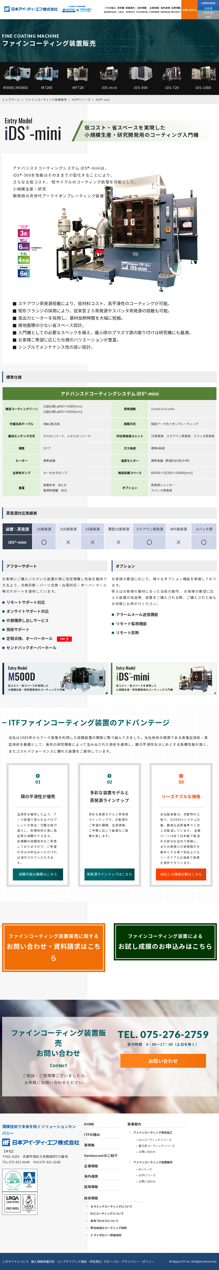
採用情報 (176, 10)
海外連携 (165, 10)
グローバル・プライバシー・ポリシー (129, 1261)
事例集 (120, 10)
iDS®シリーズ (147, 1175)
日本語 (208, 8)
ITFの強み (110, 10)
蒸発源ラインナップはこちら (109, 874)
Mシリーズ (145, 1169)
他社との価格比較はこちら (181, 874)
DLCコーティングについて (107, 1213)
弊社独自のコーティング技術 (108, 1228)
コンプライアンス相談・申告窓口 (79, 1261)
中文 (208, 17)
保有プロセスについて (104, 1221)
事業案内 (130, 10)
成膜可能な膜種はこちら (38, 874)
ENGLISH (208, 12)
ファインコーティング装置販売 (152, 1162)
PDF (64, 639)
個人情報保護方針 (43, 1261)
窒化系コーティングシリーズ (157, 1146)
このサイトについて (15, 1261)
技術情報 (142, 10)
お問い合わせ (189, 10)
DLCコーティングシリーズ (155, 1140)
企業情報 (154, 10)
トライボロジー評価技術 (105, 1235)
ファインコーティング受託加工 (152, 1132)
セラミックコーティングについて (111, 1206)
